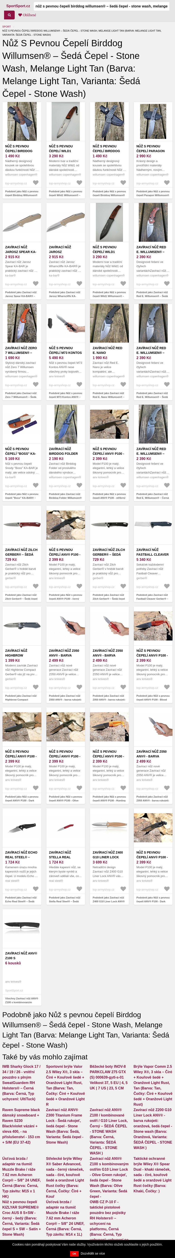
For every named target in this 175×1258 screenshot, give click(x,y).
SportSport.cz (18, 6)
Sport (6, 26)
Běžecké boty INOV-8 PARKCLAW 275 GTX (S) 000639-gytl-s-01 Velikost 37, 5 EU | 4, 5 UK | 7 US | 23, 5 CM (109, 1077)
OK (74, 1253)
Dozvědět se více (93, 1253)
